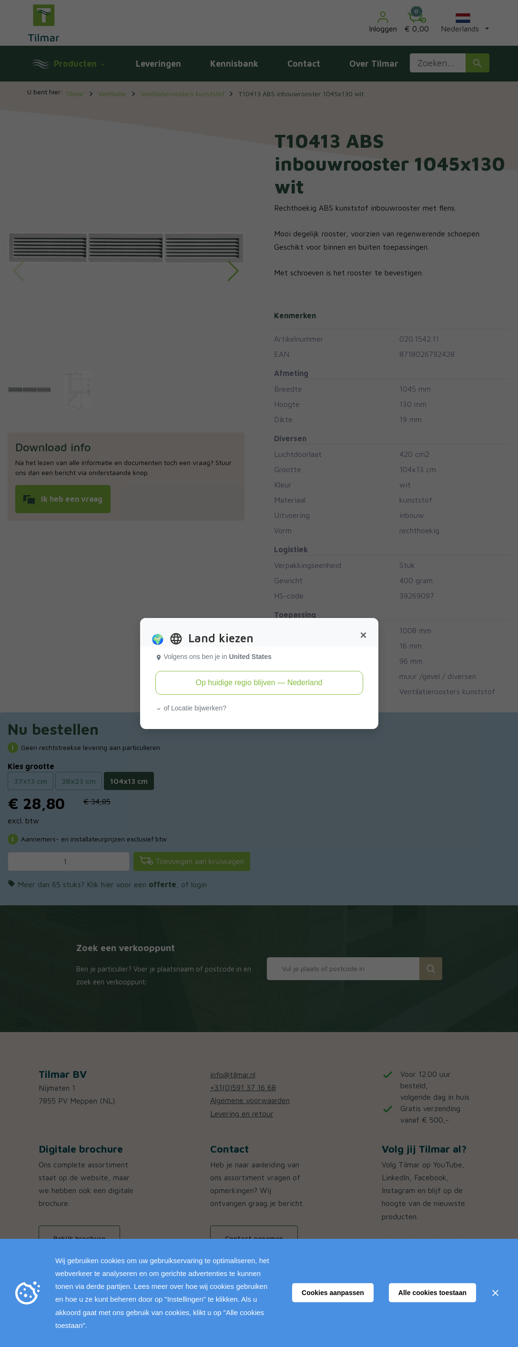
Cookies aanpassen (333, 1292)
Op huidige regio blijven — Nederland (259, 683)
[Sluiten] (495, 1292)
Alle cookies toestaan (432, 1292)
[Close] (363, 635)
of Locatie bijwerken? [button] (190, 708)
